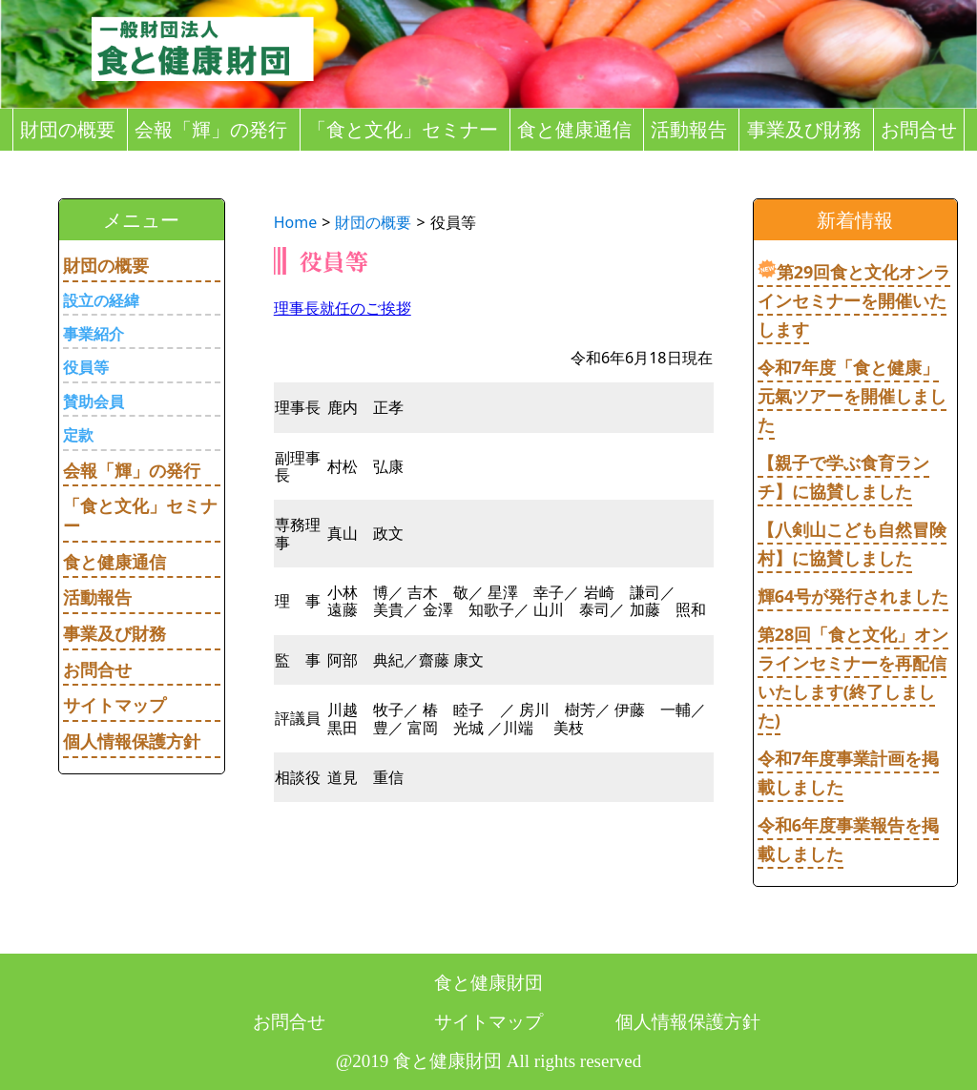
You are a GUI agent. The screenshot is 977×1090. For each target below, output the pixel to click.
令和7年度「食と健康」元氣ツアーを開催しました (852, 396)
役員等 (86, 367)
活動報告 (689, 129)
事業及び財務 (804, 129)
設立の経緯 (101, 300)
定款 (78, 434)
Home (296, 222)
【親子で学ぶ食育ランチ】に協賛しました (843, 477)
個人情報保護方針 (131, 741)
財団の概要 (67, 129)
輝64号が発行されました (853, 596)
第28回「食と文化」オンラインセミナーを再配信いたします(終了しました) (853, 677)
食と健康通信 (574, 129)
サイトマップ (114, 704)
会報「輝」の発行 (211, 129)
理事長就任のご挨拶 (342, 308)
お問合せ (919, 129)
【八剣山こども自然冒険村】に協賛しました (852, 543)
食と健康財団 (488, 983)
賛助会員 (93, 401)
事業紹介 (93, 333)
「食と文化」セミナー (402, 129)
